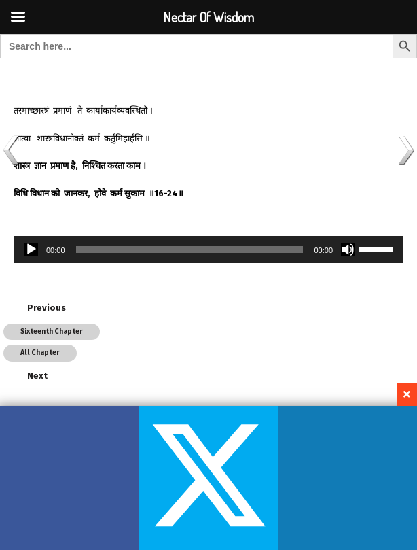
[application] (208, 249)
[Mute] (348, 249)
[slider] (190, 249)
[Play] (31, 249)
